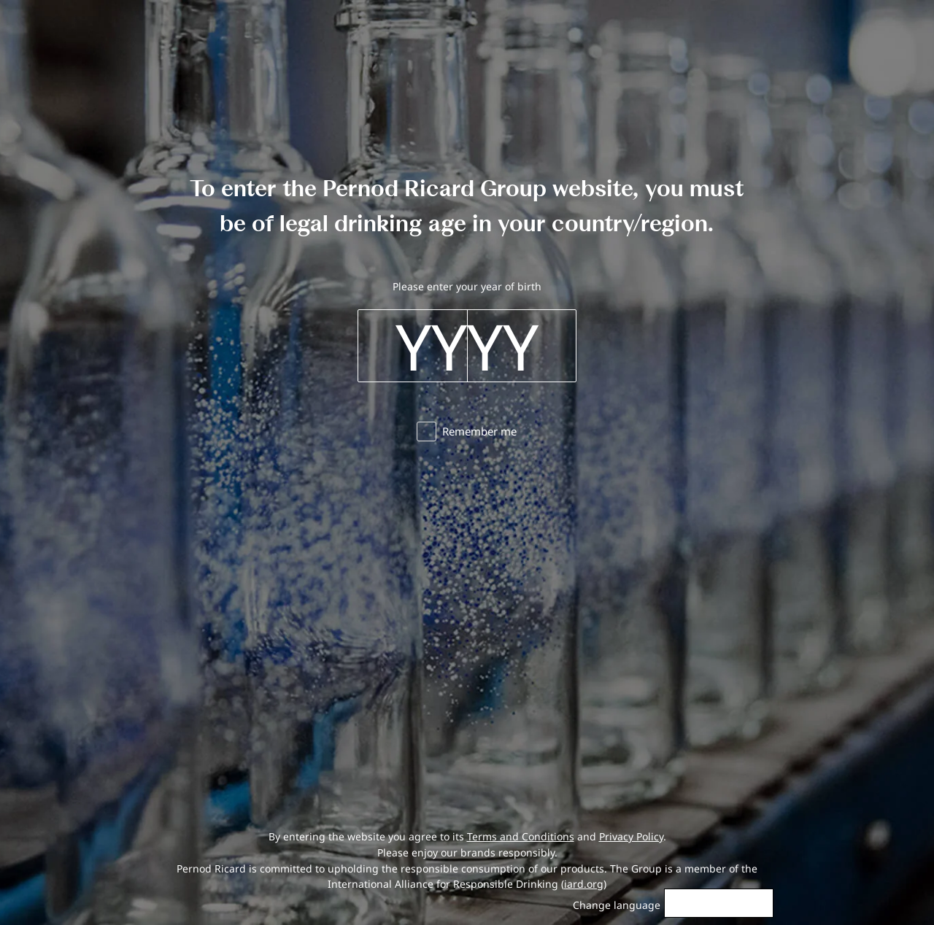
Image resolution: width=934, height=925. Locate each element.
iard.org (583, 884)
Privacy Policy (631, 836)
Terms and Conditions (520, 836)
